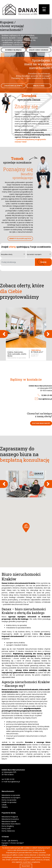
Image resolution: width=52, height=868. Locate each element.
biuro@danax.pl (45, 399)
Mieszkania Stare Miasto (11, 824)
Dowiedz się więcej (13, 50)
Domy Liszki (6, 828)
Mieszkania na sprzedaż (11, 795)
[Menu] (44, 9)
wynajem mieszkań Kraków (16, 645)
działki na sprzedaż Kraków (26, 634)
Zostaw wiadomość (41, 423)
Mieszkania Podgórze (10, 817)
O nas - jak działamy (10, 840)
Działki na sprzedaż (9, 802)
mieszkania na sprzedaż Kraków (18, 628)
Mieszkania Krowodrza (10, 819)
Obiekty (5, 807)
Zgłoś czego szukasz (38, 50)
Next (48, 334)
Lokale (4, 805)
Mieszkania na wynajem (11, 797)
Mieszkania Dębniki (9, 821)
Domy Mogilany (8, 826)
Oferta (4, 845)
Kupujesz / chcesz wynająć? (13, 843)
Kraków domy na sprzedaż (16, 625)
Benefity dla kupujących (20, 238)
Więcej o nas (38, 86)
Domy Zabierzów (8, 831)
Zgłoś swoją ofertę (13, 86)
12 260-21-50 (46, 395)
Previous (4, 334)
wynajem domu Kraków (15, 643)
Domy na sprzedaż (9, 800)
